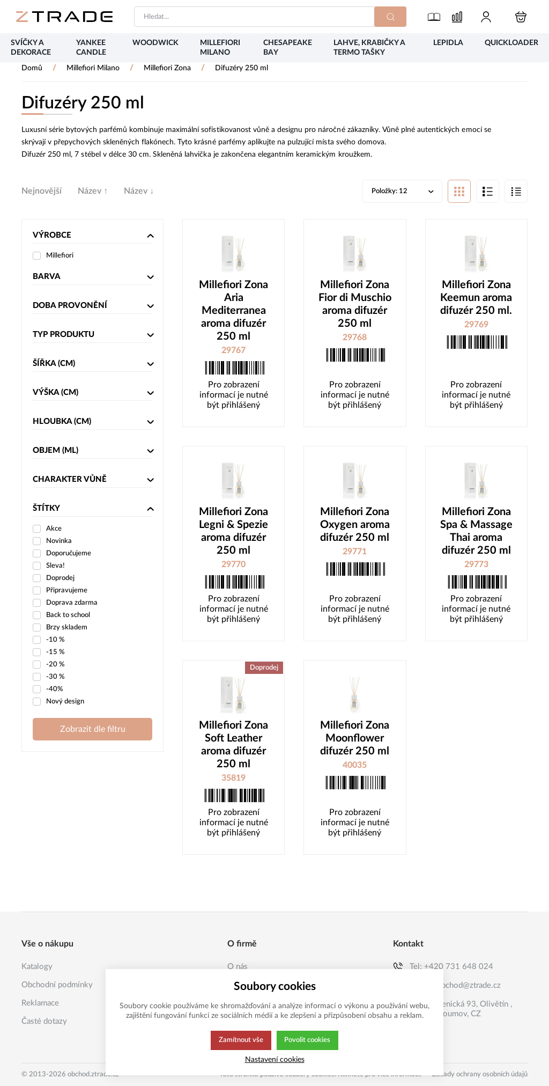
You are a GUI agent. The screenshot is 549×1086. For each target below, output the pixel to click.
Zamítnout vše (240, 1040)
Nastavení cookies (275, 1059)
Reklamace (40, 1003)
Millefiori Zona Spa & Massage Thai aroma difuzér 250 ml (476, 532)
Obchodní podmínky (57, 985)
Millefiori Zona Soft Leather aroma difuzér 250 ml (233, 746)
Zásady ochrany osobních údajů (480, 1074)
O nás (237, 967)
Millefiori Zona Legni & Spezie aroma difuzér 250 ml (233, 532)
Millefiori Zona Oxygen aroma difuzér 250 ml (355, 526)
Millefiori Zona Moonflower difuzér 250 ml (354, 739)
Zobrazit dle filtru (92, 730)
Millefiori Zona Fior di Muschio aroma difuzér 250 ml (354, 305)
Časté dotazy (44, 1021)
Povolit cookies (307, 1040)
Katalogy (37, 967)
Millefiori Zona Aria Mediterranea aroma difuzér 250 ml (233, 312)
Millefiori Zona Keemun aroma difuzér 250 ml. (476, 299)
